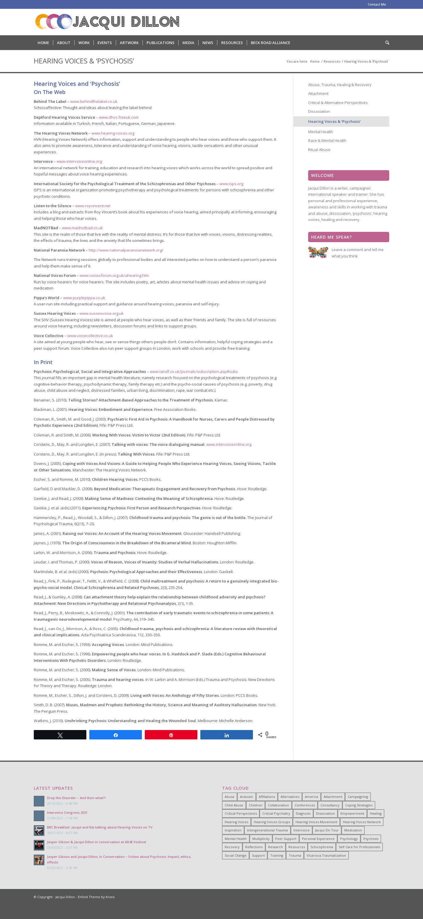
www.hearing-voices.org (112, 133)
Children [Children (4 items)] (255, 805)
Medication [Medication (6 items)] (353, 830)
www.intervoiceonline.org (79, 161)
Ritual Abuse (319, 149)
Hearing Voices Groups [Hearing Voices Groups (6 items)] (272, 822)
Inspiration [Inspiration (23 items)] (233, 830)
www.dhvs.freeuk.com (119, 117)
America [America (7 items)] (311, 796)
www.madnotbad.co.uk (82, 227)
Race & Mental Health (327, 140)
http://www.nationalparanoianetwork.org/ (126, 250)
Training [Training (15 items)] (276, 855)
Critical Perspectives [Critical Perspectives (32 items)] (241, 813)
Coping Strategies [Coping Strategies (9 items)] (358, 805)
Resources (332, 61)
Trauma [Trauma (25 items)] (295, 855)
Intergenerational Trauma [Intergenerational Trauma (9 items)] (267, 830)
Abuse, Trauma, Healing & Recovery (340, 84)
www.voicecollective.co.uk (90, 335)
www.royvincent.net (92, 205)
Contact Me (377, 4)
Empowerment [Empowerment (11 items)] (352, 813)
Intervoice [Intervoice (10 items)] (301, 830)
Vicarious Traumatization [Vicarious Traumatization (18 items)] (326, 855)
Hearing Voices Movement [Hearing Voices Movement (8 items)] (316, 822)
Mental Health (320, 131)
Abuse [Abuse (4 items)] (229, 796)
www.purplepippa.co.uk (84, 297)
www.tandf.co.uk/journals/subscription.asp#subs (194, 371)
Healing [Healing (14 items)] (376, 813)
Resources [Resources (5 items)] (296, 847)
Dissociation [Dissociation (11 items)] (325, 813)
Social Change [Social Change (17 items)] (235, 855)
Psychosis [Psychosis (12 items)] (370, 838)
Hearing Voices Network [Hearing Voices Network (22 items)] (362, 822)
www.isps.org (231, 183)
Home (315, 61)
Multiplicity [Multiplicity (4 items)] (261, 838)
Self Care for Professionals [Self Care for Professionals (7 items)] (359, 847)
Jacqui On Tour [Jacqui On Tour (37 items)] (327, 830)
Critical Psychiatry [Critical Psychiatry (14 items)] (276, 813)
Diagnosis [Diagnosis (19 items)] (303, 813)
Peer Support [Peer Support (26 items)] (285, 838)
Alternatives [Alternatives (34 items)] (290, 796)
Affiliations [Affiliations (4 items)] (267, 796)
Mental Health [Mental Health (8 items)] (236, 838)
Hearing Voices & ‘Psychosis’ (84, 61)
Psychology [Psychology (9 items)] (349, 838)
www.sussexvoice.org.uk (102, 313)
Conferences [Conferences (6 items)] (305, 805)
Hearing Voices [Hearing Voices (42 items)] (236, 822)
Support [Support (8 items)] (258, 855)
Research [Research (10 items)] (275, 847)
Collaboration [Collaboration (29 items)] (278, 805)
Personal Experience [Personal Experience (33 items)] (318, 838)
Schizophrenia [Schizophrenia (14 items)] (321, 847)
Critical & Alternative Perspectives (338, 102)
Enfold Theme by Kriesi (96, 897)
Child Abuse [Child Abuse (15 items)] (234, 805)
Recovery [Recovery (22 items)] (232, 847)
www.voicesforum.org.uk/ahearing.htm (114, 275)
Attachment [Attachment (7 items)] (333, 796)
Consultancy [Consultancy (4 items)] (330, 805)
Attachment (318, 93)
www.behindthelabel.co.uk (94, 101)
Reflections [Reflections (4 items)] (254, 847)
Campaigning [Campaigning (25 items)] (358, 796)
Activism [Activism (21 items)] (246, 796)
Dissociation (319, 111)
